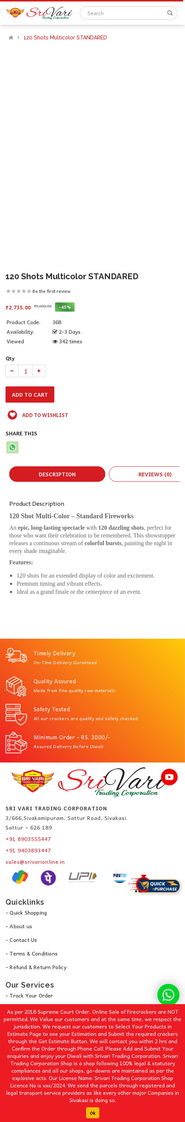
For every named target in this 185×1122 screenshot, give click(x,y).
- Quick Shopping (26, 912)
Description (57, 474)
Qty (10, 358)
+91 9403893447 (28, 850)
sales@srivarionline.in (35, 862)
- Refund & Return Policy (36, 967)
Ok (93, 1112)
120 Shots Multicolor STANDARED (65, 37)
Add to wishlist (37, 415)
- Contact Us (21, 940)
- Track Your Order (29, 995)
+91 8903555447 (28, 839)
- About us (19, 926)
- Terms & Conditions (32, 953)
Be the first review (51, 291)
